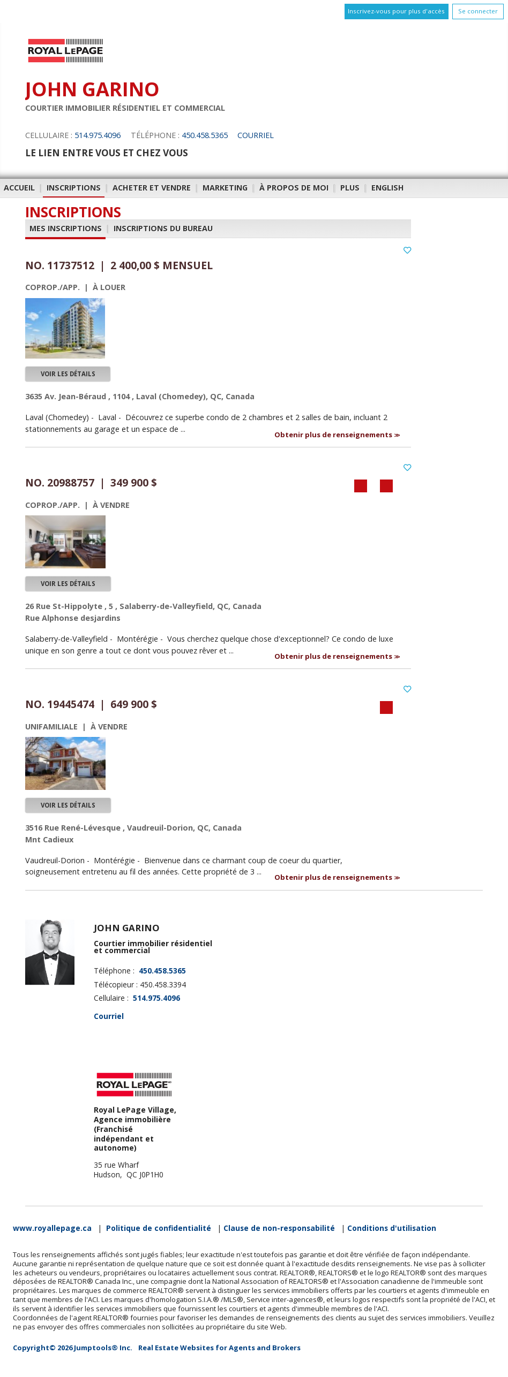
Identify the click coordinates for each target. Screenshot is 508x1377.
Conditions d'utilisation (391, 1228)
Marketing (225, 187)
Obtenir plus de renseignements (334, 434)
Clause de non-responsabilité (279, 1228)
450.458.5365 (205, 135)
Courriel (255, 135)
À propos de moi (293, 187)
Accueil (19, 187)
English (387, 187)
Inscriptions (74, 187)
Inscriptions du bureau (163, 228)
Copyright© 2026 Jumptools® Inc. (72, 1347)
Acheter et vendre (152, 187)
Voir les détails (68, 374)
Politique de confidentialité (158, 1228)
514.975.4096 (97, 135)
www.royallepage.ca (52, 1228)
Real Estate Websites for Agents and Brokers (219, 1347)
